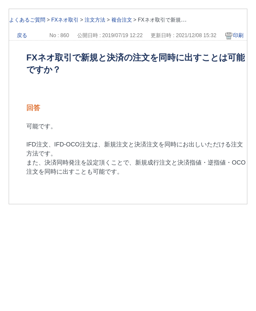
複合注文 (121, 20)
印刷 (238, 35)
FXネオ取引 (65, 20)
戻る (22, 35)
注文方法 (95, 20)
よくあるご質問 (27, 20)
